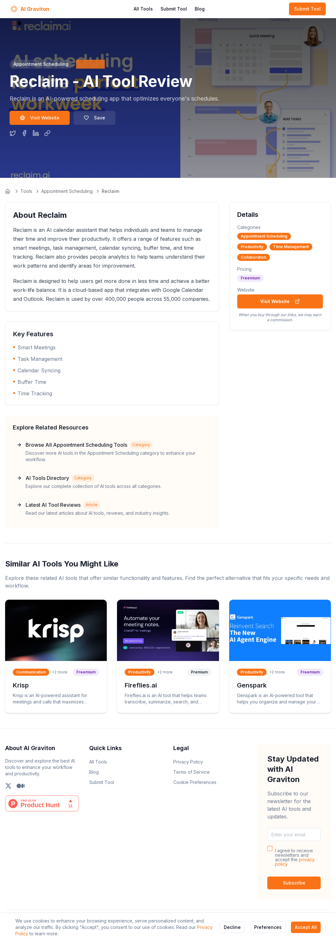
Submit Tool (173, 8)
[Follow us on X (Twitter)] (8, 786)
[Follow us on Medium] (21, 786)
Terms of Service (191, 772)
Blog (200, 8)
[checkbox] (269, 848)
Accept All (306, 927)
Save (94, 117)
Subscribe (294, 882)
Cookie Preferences (194, 782)
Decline (232, 927)
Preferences (268, 927)
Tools (26, 191)
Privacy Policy (188, 761)
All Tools (143, 8)
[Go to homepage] (8, 191)
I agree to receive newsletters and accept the (295, 857)
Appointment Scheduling (67, 191)
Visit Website (39, 117)
